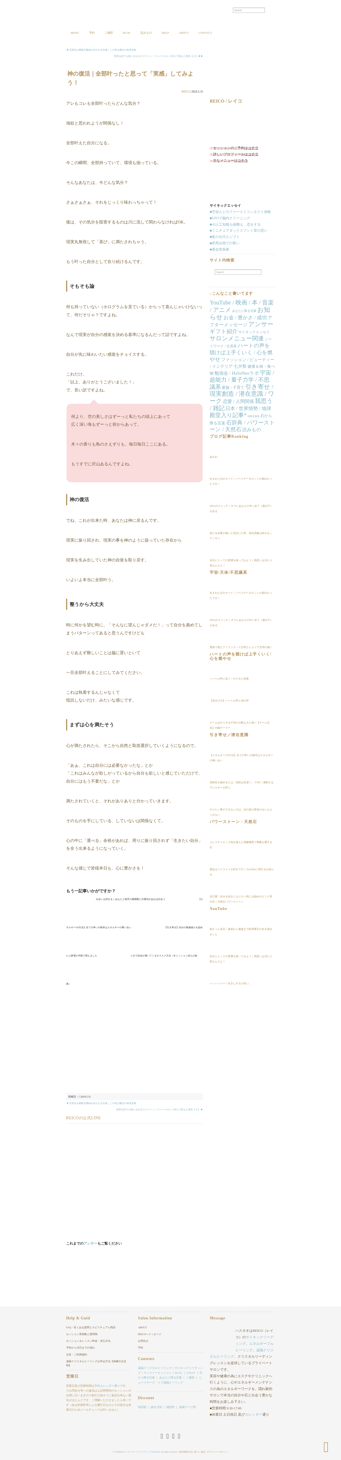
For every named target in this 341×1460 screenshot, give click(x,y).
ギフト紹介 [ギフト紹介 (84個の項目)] (223, 332)
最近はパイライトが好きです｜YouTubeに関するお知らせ (242, 872)
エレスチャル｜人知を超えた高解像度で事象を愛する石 (241, 845)
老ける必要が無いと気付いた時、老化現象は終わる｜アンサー (241, 536)
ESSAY (191, 1373)
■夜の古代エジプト (225, 237)
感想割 (170, 1407)
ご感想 (116, 33)
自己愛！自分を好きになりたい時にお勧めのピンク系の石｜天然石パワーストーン (241, 899)
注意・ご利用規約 (76, 1354)
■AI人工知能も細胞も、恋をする (235, 224)
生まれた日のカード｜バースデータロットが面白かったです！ (241, 481)
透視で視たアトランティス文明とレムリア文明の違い (241, 647)
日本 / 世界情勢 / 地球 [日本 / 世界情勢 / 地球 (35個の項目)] (248, 409)
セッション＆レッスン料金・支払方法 (88, 1341)
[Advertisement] (134, 1039)
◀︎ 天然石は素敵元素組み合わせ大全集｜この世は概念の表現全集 (101, 50)
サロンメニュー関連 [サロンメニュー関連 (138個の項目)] (237, 339)
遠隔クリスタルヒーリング (155, 1368)
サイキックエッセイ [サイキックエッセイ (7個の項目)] (254, 332)
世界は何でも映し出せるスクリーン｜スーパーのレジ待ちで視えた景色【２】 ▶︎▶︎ (158, 56)
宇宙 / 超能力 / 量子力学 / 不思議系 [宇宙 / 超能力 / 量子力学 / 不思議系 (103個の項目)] (242, 380)
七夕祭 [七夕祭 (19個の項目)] (240, 366)
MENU (76, 33)
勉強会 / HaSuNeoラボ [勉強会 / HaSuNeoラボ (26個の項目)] (236, 373)
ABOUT (205, 33)
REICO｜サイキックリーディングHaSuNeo (139, 1451)
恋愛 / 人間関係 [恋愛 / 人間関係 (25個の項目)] (238, 401)
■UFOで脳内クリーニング (230, 218)
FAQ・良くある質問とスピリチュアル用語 (90, 1327)
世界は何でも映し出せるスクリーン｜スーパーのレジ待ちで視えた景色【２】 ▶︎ (159, 1110)
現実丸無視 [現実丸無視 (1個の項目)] (253, 416)
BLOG (138, 33)
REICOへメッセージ (149, 1334)
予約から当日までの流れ (80, 1347)
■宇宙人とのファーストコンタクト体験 (240, 212)
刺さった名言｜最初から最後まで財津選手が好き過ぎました (241, 932)
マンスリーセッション (158, 1373)
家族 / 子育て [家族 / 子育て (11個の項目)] (233, 388)
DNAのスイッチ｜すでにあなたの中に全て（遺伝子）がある (241, 509)
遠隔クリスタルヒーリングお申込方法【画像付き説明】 (96, 1363)
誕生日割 (156, 1407)
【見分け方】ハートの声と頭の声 (229, 701)
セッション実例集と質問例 (81, 1334)
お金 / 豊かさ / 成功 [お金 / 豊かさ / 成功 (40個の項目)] (245, 318)
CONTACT (230, 33)
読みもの (161, 33)
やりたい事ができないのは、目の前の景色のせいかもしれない (241, 812)
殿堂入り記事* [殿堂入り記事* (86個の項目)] (228, 415)
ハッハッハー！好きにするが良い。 (230, 983)
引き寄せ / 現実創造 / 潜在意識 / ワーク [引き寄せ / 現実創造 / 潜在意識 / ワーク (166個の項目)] (242, 394)
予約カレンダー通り (107, 1386)
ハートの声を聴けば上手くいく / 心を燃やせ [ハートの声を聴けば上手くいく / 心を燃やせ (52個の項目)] (241, 353)
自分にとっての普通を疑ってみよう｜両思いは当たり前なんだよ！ (241, 563)
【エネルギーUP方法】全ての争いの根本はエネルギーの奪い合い (241, 758)
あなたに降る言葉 (170, 1377)
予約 (97, 33)
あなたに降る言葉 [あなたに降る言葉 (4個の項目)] (244, 311)
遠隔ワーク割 (187, 1407)
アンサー (90, 1243)
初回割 (142, 1407)
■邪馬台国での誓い (225, 243)
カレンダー (253, 1414)
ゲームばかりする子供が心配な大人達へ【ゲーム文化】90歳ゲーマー (240, 726)
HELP (183, 33)
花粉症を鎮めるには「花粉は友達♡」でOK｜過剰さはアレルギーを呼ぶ (241, 785)
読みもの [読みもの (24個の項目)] (251, 430)
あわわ (213, 457)
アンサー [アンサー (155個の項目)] (260, 324)
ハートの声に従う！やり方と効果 (229, 679)
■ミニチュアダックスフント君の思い (238, 231)
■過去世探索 (219, 249)
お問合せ (143, 1341)
